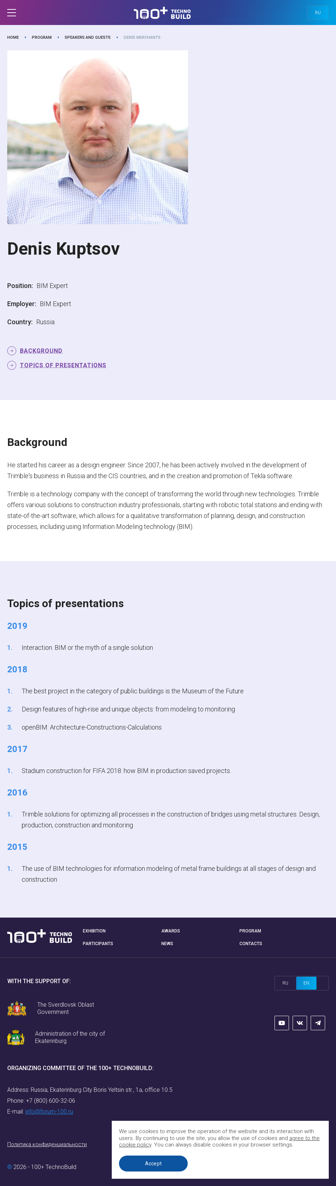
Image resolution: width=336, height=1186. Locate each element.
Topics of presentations (63, 365)
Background (41, 350)
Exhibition (94, 931)
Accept (153, 1163)
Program (42, 37)
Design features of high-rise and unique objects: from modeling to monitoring (128, 709)
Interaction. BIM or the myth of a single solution (87, 647)
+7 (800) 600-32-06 (50, 1100)
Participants (98, 943)
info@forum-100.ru (49, 1111)
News (167, 943)
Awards (170, 931)
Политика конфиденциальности (47, 1144)
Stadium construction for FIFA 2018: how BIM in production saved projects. (126, 770)
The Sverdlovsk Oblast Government (65, 1008)
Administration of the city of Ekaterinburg (70, 1037)
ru (318, 12)
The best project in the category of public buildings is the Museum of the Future (133, 691)
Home (13, 37)
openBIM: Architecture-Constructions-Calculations (92, 727)
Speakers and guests (88, 37)
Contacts (250, 943)
